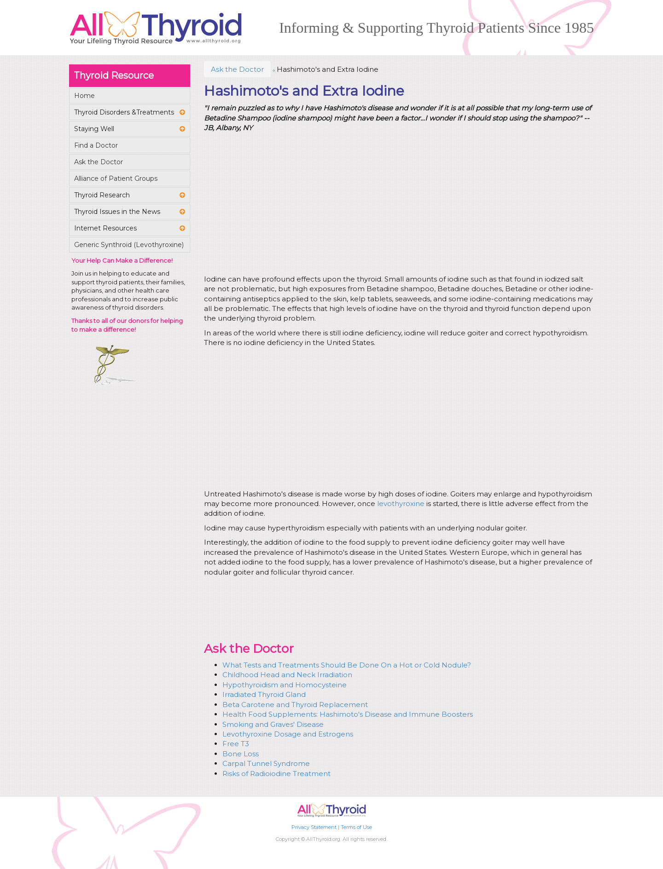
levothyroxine (401, 503)
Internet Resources (105, 228)
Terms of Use (356, 827)
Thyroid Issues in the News (117, 211)
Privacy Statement (314, 827)
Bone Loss (240, 753)
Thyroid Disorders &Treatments (124, 112)
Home (84, 96)
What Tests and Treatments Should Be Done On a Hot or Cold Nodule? (346, 665)
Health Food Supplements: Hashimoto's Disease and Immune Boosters (347, 714)
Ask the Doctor (237, 69)
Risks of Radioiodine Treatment (276, 773)
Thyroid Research (102, 195)
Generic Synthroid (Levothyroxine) (129, 245)
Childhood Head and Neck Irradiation (287, 674)
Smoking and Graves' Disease (273, 724)
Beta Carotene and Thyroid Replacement (295, 704)
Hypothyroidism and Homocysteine (284, 684)
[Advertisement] (397, 205)
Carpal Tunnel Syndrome (266, 763)
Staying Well (94, 129)
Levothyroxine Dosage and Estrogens (287, 734)
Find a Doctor (96, 145)
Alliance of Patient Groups (115, 178)
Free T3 (235, 743)
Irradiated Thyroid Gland (264, 694)
